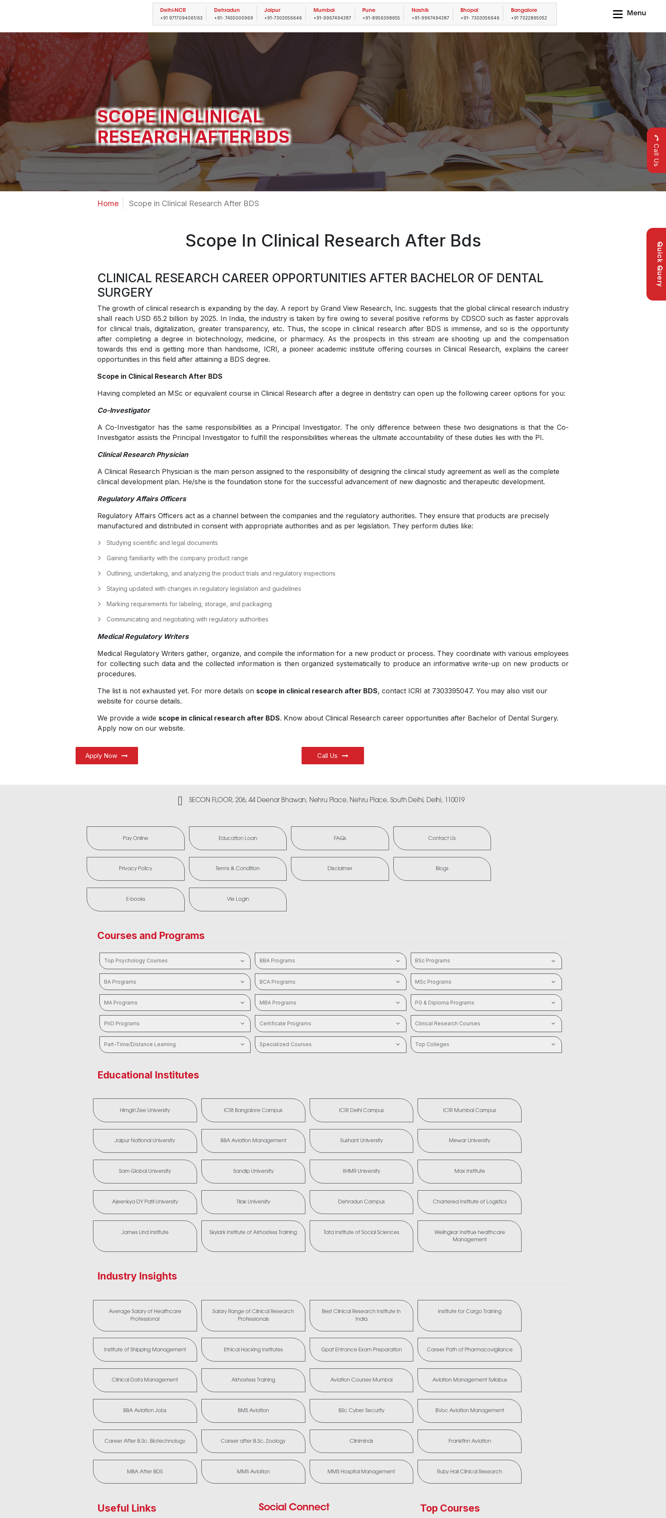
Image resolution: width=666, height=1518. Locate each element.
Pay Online (130, 839)
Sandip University (522, 1114)
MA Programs (175, 974)
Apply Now (106, 756)
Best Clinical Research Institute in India (330, 1261)
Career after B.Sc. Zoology (330, 1367)
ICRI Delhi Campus (330, 1082)
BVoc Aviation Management (138, 1367)
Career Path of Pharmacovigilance (330, 1300)
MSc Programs (486, 953)
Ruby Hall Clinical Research (426, 1406)
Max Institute (234, 1145)
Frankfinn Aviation (522, 1367)
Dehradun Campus (522, 1145)
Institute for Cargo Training (426, 1257)
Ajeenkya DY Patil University (330, 1145)
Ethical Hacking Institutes (138, 1297)
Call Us (656, 150)
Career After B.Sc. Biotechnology (234, 1371)
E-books (405, 870)
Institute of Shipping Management (522, 1261)
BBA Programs (331, 932)
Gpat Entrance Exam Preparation (234, 1300)
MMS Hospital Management (330, 1406)
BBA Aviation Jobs (330, 1336)
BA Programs (175, 953)
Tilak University (426, 1145)
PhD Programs (175, 995)
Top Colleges (486, 1016)
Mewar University (330, 1114)
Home (108, 203)
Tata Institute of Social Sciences (426, 1180)
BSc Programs (486, 932)
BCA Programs (331, 953)
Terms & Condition (130, 870)
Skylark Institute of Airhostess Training (330, 1180)
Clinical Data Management (426, 1297)
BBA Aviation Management (139, 1114)
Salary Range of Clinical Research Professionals (234, 1261)
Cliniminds (426, 1367)
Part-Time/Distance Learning (175, 1016)
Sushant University (234, 1114)
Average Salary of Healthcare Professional (138, 1261)
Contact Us (406, 839)
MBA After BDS (139, 1406)
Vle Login (498, 870)
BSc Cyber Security (522, 1336)
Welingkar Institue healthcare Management (522, 1180)
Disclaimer (222, 870)
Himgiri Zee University (139, 1082)
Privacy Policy (497, 839)
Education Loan (222, 839)
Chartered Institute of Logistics (139, 1177)
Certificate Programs (331, 995)
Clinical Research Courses (486, 995)
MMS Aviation (234, 1406)
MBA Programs (331, 974)
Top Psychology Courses (175, 932)
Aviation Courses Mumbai (139, 1336)
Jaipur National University (522, 1082)
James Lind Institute (234, 1177)
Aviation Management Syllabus (234, 1336)
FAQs (314, 839)
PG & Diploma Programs (486, 974)
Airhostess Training (522, 1297)
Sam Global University (426, 1114)
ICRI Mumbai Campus (426, 1082)
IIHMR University (139, 1145)
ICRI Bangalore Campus (234, 1082)
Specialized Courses (331, 1016)
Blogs (314, 870)
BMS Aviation (426, 1336)
